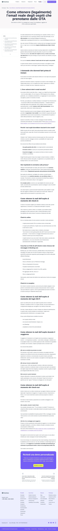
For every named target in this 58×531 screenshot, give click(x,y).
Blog (41, 495)
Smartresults (22, 511)
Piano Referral (51, 498)
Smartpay (22, 502)
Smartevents (43, 504)
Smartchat (22, 496)
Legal (46, 528)
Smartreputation (23, 507)
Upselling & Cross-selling (34, 502)
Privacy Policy (27, 528)
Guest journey (31, 500)
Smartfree (42, 502)
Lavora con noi (52, 502)
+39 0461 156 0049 (8, 499)
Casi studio (42, 496)
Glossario (42, 500)
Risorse (40, 1)
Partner (50, 504)
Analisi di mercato (32, 495)
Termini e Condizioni (52, 528)
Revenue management (33, 498)
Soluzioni (23, 1)
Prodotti (18, 1)
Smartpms (22, 504)
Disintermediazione (32, 496)
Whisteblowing (41, 528)
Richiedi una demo (52, 495)
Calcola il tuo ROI (52, 496)
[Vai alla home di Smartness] (5, 1)
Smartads (22, 495)
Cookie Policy (34, 528)
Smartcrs (22, 500)
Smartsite (22, 509)
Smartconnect (23, 498)
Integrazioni (30, 1)
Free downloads (43, 498)
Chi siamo (51, 500)
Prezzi (35, 1)
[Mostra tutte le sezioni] (10, 54)
